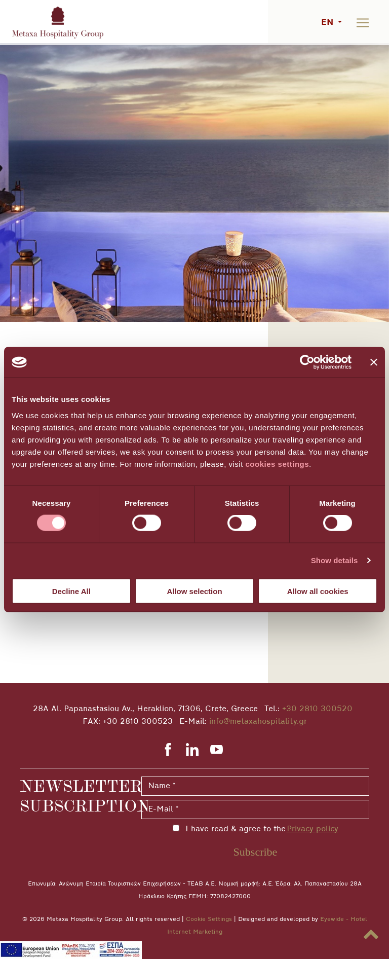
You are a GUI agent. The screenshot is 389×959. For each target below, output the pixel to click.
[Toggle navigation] (362, 23)
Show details (334, 560)
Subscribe (256, 851)
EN (328, 23)
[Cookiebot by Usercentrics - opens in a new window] (307, 362)
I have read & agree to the (260, 829)
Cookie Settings (209, 919)
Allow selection (194, 590)
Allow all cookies (317, 590)
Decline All (71, 590)
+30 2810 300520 (317, 709)
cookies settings (277, 463)
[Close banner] (373, 362)
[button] (371, 935)
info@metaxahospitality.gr (258, 722)
